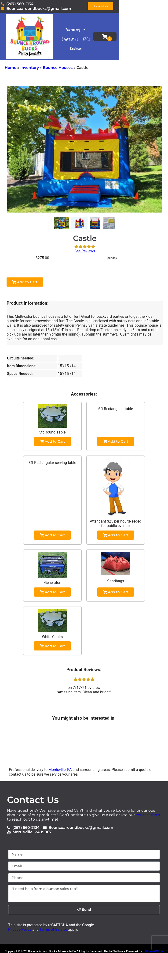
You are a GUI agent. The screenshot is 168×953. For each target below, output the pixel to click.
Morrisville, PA (60, 769)
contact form (148, 815)
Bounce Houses (58, 67)
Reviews (113, 43)
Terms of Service (53, 929)
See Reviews (84, 251)
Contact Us (120, 34)
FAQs (99, 43)
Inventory (97, 34)
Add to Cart (24, 282)
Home (10, 67)
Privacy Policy (19, 929)
